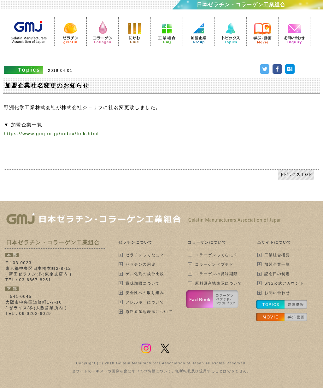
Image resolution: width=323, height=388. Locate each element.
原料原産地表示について (149, 312)
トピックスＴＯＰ (296, 174)
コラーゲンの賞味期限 (216, 274)
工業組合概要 (277, 255)
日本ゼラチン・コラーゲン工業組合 (241, 4)
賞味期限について (143, 283)
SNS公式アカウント (284, 283)
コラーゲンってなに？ (216, 255)
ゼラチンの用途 (141, 264)
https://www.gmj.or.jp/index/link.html (51, 133)
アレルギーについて (145, 302)
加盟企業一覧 (277, 264)
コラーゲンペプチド (214, 264)
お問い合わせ (277, 293)
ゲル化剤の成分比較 (145, 274)
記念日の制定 (277, 274)
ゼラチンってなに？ (145, 255)
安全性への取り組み (145, 293)
